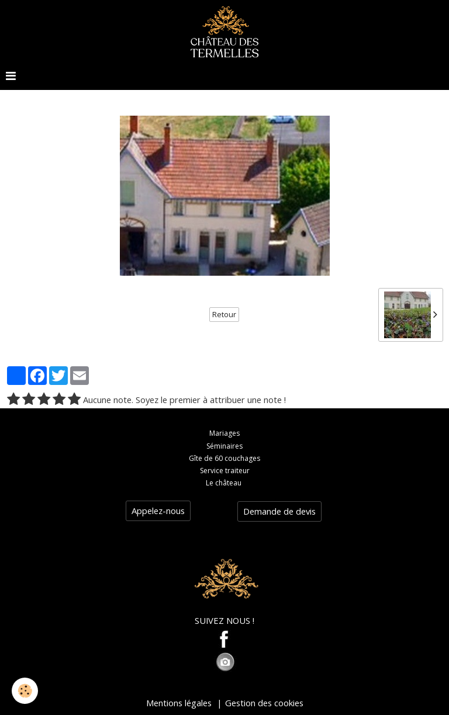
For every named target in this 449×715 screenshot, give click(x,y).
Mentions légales (179, 703)
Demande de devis (279, 511)
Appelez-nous (158, 510)
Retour (224, 315)
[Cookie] (25, 691)
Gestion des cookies (264, 703)
